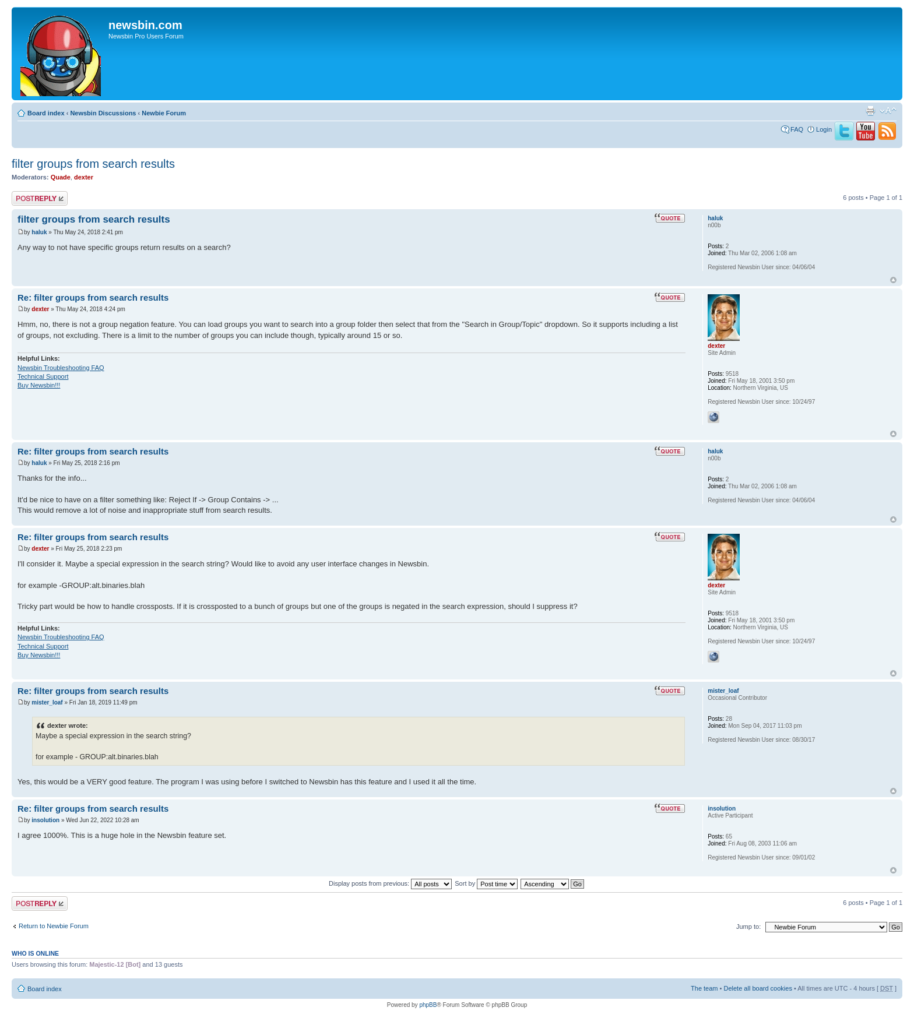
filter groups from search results (93, 163)
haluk (39, 232)
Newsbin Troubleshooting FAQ (60, 367)
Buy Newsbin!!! (38, 385)
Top (893, 280)
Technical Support (42, 376)
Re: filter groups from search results (92, 297)
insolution (45, 820)
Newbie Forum (164, 113)
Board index (46, 113)
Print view (870, 110)
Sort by (486, 883)
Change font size (888, 110)
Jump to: (748, 926)
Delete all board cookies (757, 988)
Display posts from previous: (390, 883)
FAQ (796, 129)
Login (824, 129)
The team (704, 988)
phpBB (428, 1005)
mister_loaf (46, 702)
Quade (61, 177)
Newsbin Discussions (103, 113)
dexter (83, 177)
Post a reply (40, 198)
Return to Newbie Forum (54, 925)
